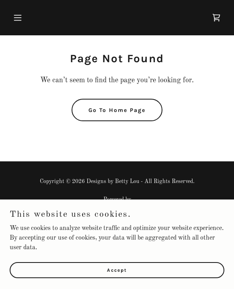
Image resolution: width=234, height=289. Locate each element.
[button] (26, 18)
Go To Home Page (117, 110)
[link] (216, 18)
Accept (117, 270)
